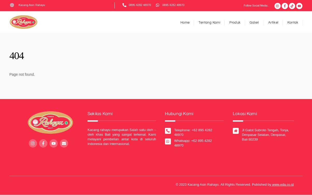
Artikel (273, 22)
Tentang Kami (209, 22)
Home (185, 22)
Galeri (254, 22)
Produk (235, 22)
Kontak (292, 22)
